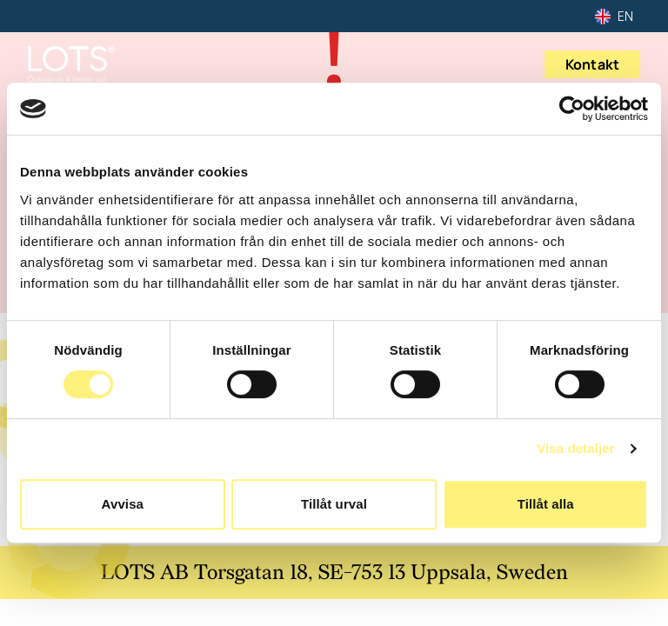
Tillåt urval (334, 503)
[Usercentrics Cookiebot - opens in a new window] (572, 109)
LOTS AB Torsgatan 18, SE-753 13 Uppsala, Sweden (334, 572)
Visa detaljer (575, 448)
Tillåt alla (546, 503)
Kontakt (592, 64)
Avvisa (123, 503)
